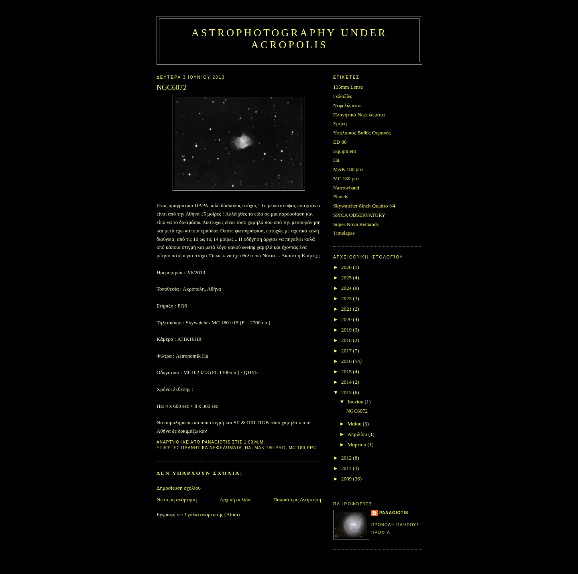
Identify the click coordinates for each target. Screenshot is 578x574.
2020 (347, 319)
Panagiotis (393, 513)
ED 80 (340, 142)
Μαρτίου (358, 445)
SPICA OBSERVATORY (359, 215)
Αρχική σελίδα (235, 500)
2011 (347, 468)
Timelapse (344, 233)
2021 (347, 309)
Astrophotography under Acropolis (289, 39)
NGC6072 (356, 411)
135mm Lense (348, 87)
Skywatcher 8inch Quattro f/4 (364, 206)
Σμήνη (340, 123)
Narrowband (346, 188)
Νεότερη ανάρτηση (177, 500)
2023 (347, 298)
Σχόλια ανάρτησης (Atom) (212, 514)
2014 (347, 382)
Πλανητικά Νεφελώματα (211, 448)
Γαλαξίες (342, 96)
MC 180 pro (303, 448)
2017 (347, 351)
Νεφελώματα (347, 105)
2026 (347, 267)
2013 (347, 392)
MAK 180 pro (270, 448)
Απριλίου (358, 434)
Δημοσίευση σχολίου (179, 488)
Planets (340, 196)
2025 (347, 278)
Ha (248, 448)
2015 (347, 371)
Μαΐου (355, 424)
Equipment (344, 151)
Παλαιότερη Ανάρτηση (297, 500)
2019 (347, 330)
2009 (347, 479)
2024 (347, 288)
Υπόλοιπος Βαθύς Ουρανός (362, 133)
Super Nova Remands (356, 224)
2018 (347, 340)
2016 (347, 361)
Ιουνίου (356, 402)
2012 (347, 458)
